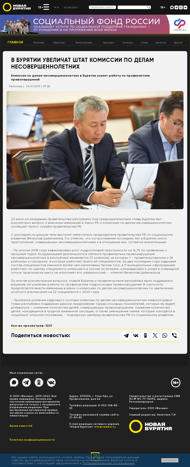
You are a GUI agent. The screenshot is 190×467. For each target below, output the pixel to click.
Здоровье (108, 42)
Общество (59, 42)
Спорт (144, 42)
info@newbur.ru (105, 426)
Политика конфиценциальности (32, 439)
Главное (15, 42)
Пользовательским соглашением (109, 463)
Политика (39, 42)
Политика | (16, 86)
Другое (178, 42)
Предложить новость (102, 7)
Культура (128, 42)
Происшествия (83, 42)
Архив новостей (21, 425)
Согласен (170, 460)
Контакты (161, 42)
